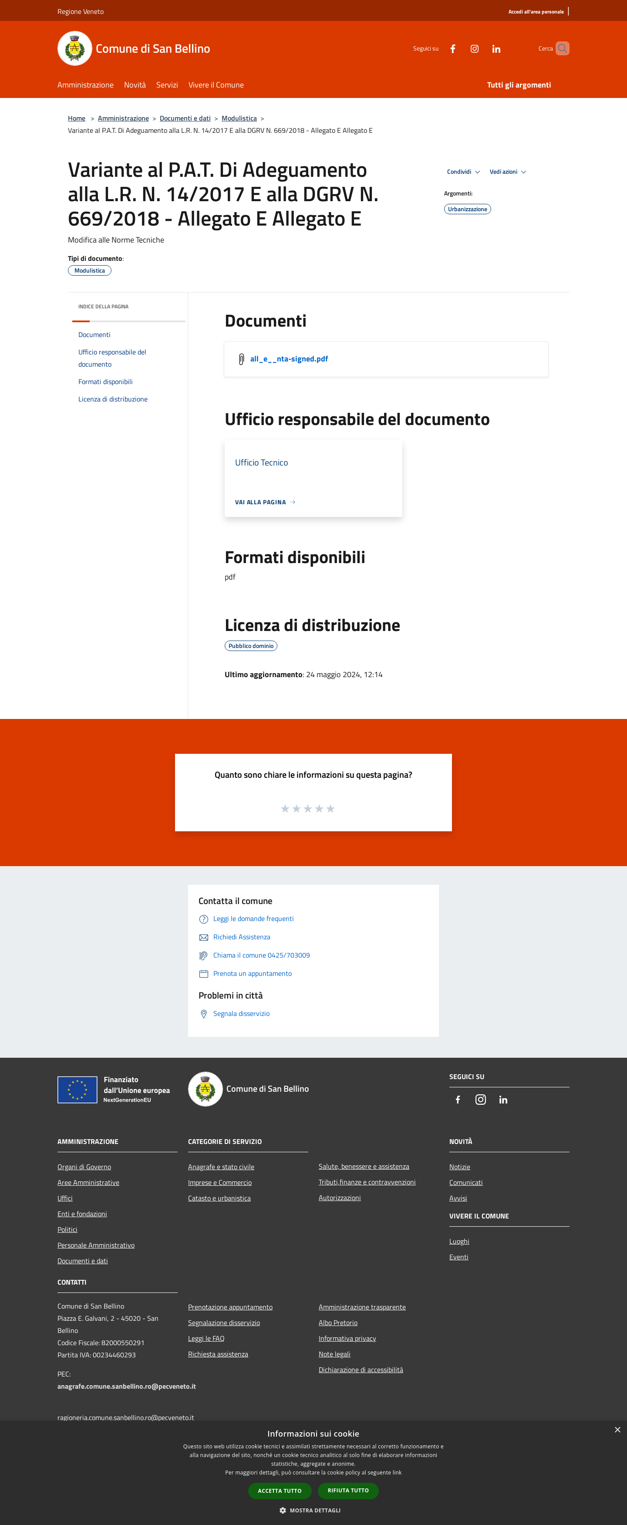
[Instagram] (460, 48)
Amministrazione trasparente (362, 1307)
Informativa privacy (347, 1338)
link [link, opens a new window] (397, 1472)
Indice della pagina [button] (103, 306)
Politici (67, 1229)
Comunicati (466, 1182)
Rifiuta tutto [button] (348, 1490)
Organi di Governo (84, 1166)
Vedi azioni (509, 172)
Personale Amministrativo (96, 1245)
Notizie (459, 1166)
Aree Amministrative (88, 1182)
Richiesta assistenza (218, 1354)
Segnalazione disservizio (224, 1322)
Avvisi (458, 1198)
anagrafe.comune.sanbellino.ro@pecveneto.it (126, 1386)
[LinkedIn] (481, 48)
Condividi (465, 172)
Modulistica (239, 118)
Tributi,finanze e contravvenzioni (367, 1182)
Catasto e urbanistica (219, 1198)
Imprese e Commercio (220, 1182)
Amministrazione (123, 118)
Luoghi (459, 1241)
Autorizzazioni (340, 1197)
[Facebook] (438, 48)
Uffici (65, 1198)
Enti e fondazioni (82, 1213)
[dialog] (313, 1473)
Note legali (335, 1354)
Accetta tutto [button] (280, 1491)
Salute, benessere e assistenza (364, 1166)
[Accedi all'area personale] (536, 12)
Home (76, 118)
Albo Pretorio (338, 1322)
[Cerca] (559, 48)
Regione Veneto (80, 11)
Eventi (459, 1257)
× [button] (617, 1430)
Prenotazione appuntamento (230, 1307)
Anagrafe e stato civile (221, 1166)
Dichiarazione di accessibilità (361, 1369)
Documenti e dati (185, 118)
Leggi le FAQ (206, 1338)
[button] (313, 1510)
